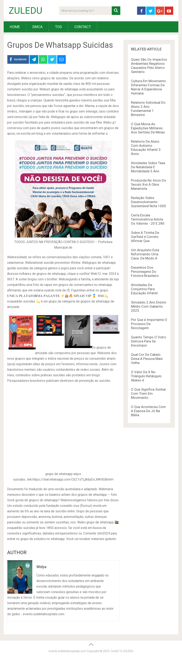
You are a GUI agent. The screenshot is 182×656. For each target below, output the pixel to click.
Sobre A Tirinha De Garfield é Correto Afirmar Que (145, 237)
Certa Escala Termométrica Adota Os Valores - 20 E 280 (147, 219)
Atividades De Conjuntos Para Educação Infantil (144, 289)
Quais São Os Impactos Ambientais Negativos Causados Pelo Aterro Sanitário (149, 65)
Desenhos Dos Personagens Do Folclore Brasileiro (145, 271)
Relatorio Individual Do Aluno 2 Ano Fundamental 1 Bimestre (148, 108)
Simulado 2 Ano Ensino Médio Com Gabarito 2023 (148, 306)
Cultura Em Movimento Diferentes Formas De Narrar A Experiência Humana (148, 87)
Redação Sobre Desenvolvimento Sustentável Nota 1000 (148, 202)
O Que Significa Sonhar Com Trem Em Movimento (148, 393)
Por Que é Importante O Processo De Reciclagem (149, 324)
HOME (15, 27)
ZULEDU (25, 10)
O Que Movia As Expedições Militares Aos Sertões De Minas (148, 128)
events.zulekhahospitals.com (67, 651)
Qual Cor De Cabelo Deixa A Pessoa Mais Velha (147, 358)
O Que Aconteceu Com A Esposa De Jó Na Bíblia (148, 411)
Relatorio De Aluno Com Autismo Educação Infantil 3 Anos (146, 147)
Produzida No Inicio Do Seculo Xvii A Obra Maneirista (148, 184)
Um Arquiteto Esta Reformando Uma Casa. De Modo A (145, 254)
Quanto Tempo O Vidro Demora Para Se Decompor (148, 341)
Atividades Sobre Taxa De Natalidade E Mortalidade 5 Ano (148, 167)
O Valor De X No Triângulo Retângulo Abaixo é (146, 376)
